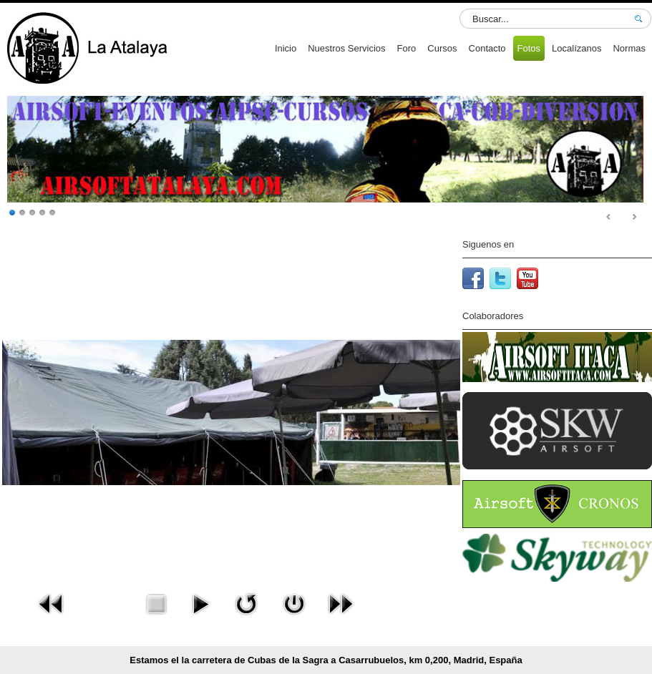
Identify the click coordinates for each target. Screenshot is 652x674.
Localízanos (576, 48)
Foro (407, 48)
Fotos (529, 48)
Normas (629, 48)
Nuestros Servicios (346, 48)
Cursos (442, 48)
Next (634, 217)
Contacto (487, 48)
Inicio (285, 48)
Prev (609, 217)
